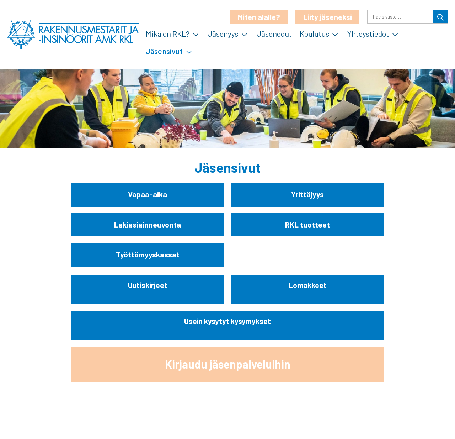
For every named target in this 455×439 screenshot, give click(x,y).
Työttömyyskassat (148, 255)
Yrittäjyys (307, 194)
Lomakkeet (308, 285)
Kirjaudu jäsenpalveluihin (227, 364)
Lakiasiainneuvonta (147, 224)
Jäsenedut (274, 33)
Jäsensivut (164, 51)
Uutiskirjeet (147, 285)
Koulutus (314, 33)
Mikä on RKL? (167, 33)
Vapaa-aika (147, 194)
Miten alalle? (258, 16)
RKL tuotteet (307, 224)
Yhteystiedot (368, 33)
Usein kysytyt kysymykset (227, 321)
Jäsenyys (223, 33)
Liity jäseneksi (327, 16)
